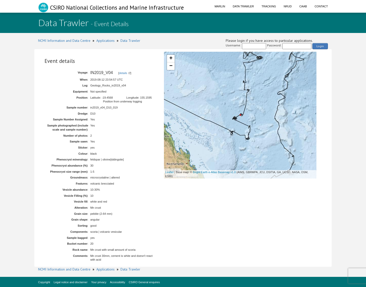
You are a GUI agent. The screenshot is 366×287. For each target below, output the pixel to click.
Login (320, 46)
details (123, 73)
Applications (105, 40)
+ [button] (171, 58)
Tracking (269, 6)
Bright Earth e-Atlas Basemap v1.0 (214, 172)
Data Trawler (243, 6)
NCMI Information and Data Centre (64, 40)
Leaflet (169, 172)
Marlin (220, 6)
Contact (321, 6)
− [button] (171, 66)
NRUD (288, 6)
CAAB (303, 6)
